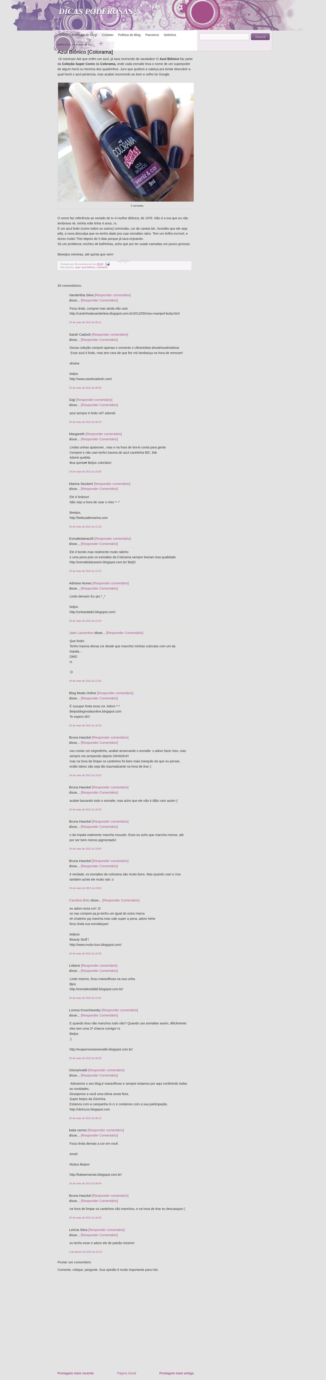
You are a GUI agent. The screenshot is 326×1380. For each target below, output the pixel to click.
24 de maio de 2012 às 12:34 (85, 620)
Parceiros (152, 35)
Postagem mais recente (76, 1373)
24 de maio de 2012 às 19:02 (85, 775)
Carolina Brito (79, 900)
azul (77, 267)
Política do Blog (129, 35)
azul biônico (88, 267)
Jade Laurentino (81, 633)
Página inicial (126, 1373)
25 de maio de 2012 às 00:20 (85, 1058)
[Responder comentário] (112, 295)
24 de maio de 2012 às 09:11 (85, 322)
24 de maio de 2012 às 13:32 (85, 680)
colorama (102, 267)
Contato (107, 35)
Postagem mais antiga (176, 1373)
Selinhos (170, 35)
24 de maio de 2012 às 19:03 (85, 809)
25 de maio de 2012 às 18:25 (85, 1217)
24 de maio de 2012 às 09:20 (85, 387)
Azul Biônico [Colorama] (85, 52)
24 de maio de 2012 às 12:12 (85, 571)
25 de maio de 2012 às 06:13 (85, 1118)
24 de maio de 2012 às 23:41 (85, 998)
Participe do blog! (84, 35)
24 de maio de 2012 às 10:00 (85, 471)
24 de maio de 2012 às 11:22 (85, 526)
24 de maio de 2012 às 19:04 (85, 848)
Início (64, 35)
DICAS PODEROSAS (96, 11)
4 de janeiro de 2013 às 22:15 (85, 1251)
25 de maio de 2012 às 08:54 (85, 1183)
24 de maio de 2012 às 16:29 (85, 725)
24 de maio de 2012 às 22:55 (85, 953)
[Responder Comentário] (99, 300)
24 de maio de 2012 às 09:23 (85, 422)
